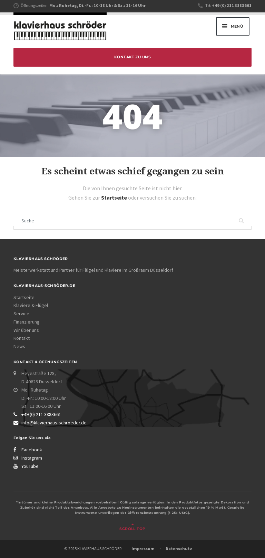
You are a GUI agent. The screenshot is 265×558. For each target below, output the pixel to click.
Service (21, 313)
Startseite (114, 197)
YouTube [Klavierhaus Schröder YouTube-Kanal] (30, 466)
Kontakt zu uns (132, 57)
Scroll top (132, 529)
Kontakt (21, 338)
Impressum (143, 548)
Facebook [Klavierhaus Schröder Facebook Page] (31, 449)
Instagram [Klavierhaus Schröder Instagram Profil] (31, 458)
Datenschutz (179, 548)
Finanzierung (26, 322)
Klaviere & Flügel (30, 305)
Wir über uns (26, 330)
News (19, 346)
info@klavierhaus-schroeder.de (54, 423)
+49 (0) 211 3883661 (41, 414)
